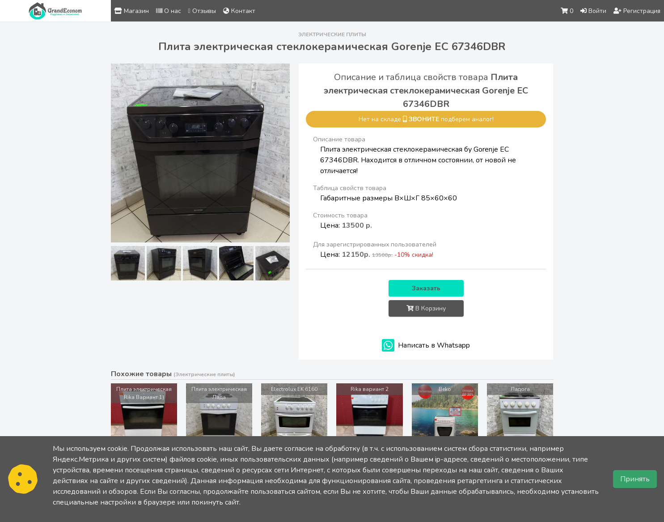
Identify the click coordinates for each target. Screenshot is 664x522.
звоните (424, 119)
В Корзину (426, 308)
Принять (635, 479)
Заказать (426, 288)
